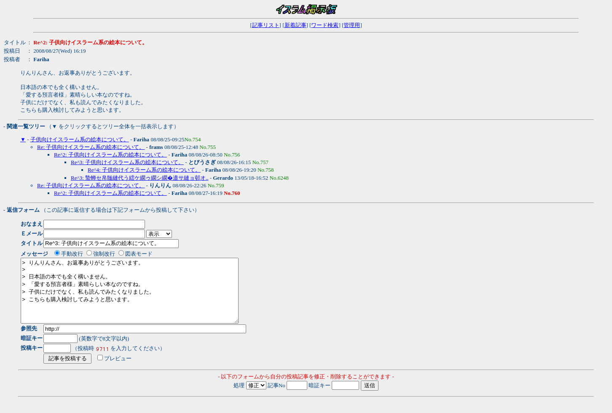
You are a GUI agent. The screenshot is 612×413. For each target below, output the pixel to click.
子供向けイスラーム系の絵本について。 (79, 139)
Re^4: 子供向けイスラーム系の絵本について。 (144, 170)
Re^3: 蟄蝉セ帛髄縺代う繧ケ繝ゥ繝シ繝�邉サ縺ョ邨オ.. (139, 178)
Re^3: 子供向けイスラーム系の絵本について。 (127, 162)
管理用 (352, 25)
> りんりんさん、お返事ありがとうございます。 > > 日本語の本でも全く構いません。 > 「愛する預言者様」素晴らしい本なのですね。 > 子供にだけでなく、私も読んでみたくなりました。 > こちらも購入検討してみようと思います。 (143, 297)
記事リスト (265, 25)
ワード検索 (324, 25)
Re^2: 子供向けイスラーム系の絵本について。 (110, 154)
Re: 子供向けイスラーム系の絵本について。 (91, 147)
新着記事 (295, 25)
